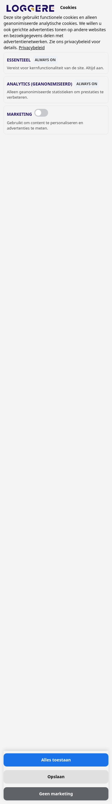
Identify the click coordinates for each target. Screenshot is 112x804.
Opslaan (56, 776)
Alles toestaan (56, 760)
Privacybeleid (32, 47)
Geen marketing (56, 794)
